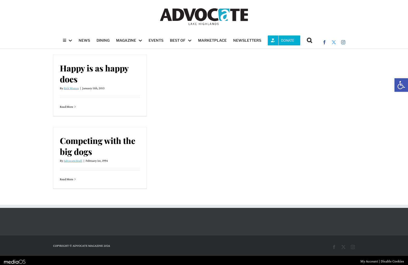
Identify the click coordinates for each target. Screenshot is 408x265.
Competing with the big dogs (97, 146)
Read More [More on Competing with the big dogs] (66, 179)
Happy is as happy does (94, 73)
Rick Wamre (71, 88)
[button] (401, 85)
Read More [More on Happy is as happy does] (66, 107)
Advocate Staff (73, 160)
